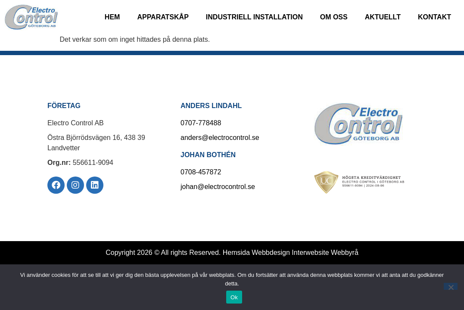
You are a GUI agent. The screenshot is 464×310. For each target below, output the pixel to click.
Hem (112, 17)
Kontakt (434, 17)
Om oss (334, 17)
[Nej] (451, 286)
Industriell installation (254, 17)
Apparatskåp (162, 17)
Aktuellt (383, 17)
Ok (234, 297)
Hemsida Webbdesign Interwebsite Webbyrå (290, 252)
